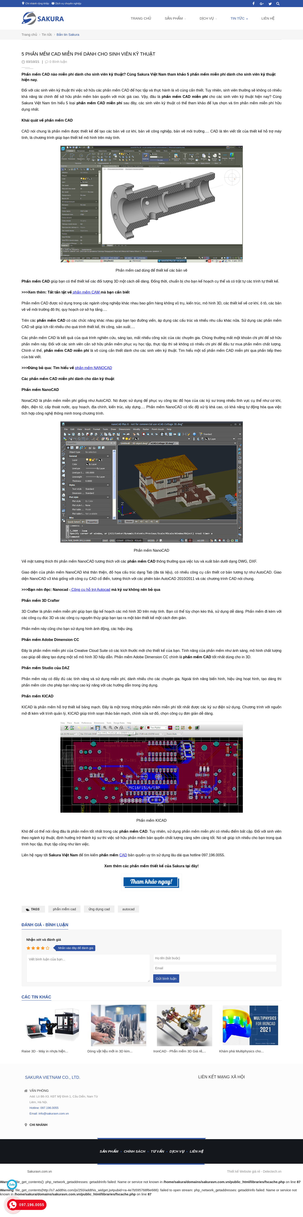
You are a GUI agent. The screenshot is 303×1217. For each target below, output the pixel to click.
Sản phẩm (174, 18)
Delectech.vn (272, 1171)
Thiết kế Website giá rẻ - (245, 1171)
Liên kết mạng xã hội (221, 1077)
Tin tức (238, 18)
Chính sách (134, 1151)
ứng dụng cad (99, 909)
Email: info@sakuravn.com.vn (49, 1113)
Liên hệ (268, 18)
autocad (128, 909)
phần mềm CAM (86, 292)
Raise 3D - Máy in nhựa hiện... (45, 1051)
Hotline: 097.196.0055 (44, 1108)
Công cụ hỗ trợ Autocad (90, 590)
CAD (123, 855)
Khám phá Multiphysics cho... (241, 1051)
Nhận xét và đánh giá (43, 939)
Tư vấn (157, 1151)
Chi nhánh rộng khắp (37, 3)
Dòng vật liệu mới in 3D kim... (110, 1051)
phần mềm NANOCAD (93, 368)
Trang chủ (141, 18)
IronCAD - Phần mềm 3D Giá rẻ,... (179, 1051)
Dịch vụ (207, 18)
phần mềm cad (64, 909)
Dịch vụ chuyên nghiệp (68, 3)
